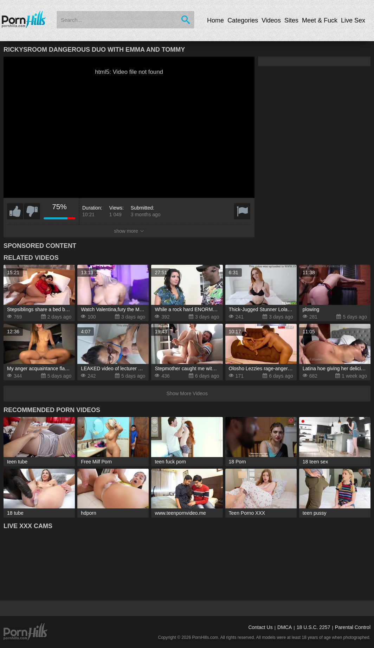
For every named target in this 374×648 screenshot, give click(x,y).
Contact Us (260, 627)
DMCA (284, 627)
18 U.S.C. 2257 (313, 627)
